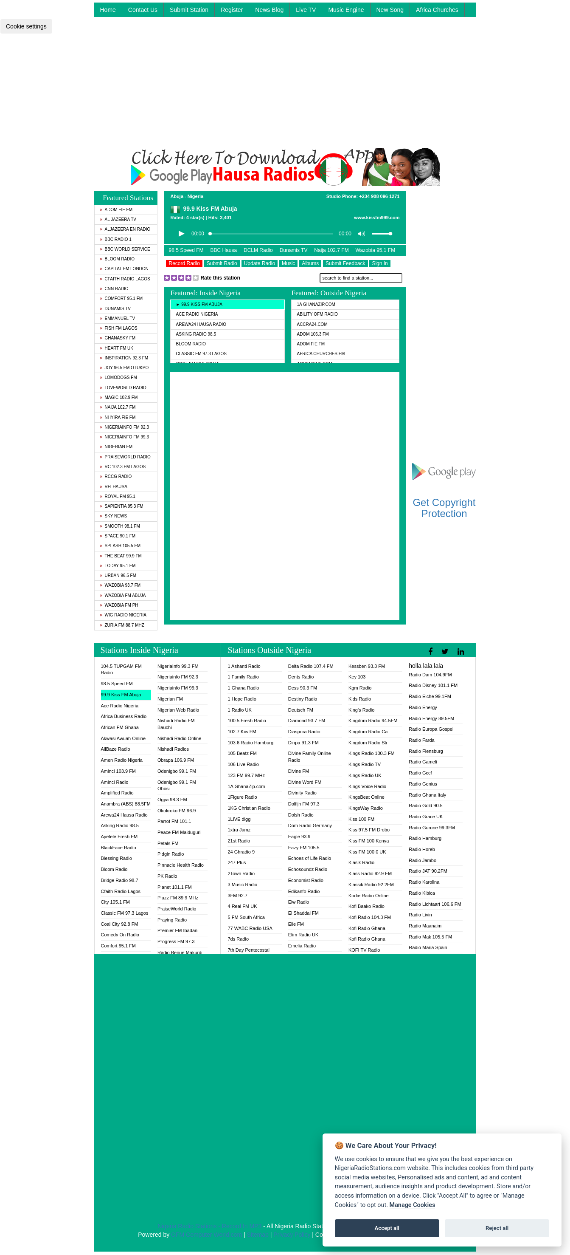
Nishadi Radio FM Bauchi (175, 724)
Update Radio (259, 263)
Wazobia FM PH (119, 605)
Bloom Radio (117, 259)
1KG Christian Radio (248, 808)
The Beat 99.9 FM (121, 556)
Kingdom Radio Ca (367, 731)
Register (232, 9)
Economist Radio (305, 880)
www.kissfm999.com (376, 217)
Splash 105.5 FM (120, 545)
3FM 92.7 (237, 895)
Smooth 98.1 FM (120, 526)
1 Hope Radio (241, 698)
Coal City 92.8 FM (119, 924)
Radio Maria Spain (428, 947)
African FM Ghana (120, 727)
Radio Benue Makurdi (179, 952)
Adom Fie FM (116, 209)
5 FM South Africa (245, 917)
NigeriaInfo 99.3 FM (178, 666)
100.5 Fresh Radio (246, 720)
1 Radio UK (239, 709)
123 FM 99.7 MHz (245, 775)
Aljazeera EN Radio (125, 229)
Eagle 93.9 (299, 836)
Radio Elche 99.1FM (430, 696)
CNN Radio (114, 288)
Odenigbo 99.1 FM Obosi (176, 785)
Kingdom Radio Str (367, 742)
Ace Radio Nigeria (197, 314)
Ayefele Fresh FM (119, 836)
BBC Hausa (223, 250)
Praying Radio (172, 919)
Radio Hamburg (425, 838)
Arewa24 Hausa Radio (201, 324)
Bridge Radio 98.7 (119, 880)
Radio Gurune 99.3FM (432, 827)
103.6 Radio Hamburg (250, 742)
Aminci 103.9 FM (118, 771)
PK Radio (167, 876)
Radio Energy (423, 707)
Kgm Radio (359, 687)
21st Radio (238, 840)
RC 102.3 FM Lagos (123, 466)
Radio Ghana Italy (427, 794)
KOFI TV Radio (364, 950)
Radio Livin (420, 914)
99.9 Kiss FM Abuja (121, 694)
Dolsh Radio (301, 814)
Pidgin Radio (170, 853)
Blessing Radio (116, 858)
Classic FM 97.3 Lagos (201, 353)
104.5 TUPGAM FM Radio (121, 670)
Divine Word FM (305, 782)
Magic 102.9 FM (119, 397)
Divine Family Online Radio (309, 757)
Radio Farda (422, 740)
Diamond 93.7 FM (306, 720)
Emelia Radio (302, 945)
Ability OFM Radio (317, 314)
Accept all (387, 1228)
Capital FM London (124, 268)
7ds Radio (238, 938)
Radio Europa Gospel (431, 729)
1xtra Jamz (238, 829)
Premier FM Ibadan (177, 930)
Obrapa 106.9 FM (175, 760)
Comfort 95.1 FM (121, 298)
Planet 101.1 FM (174, 887)
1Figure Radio (242, 797)
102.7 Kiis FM (241, 731)
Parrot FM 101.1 (174, 821)
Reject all (497, 1228)
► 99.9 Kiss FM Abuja (199, 304)
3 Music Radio (242, 884)
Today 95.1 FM (118, 565)
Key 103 (356, 676)
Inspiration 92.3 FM (124, 358)
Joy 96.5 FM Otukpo (124, 367)
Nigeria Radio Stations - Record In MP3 (209, 1226)
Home (108, 9)
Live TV (306, 9)
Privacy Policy (291, 1234)
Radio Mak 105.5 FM (430, 936)
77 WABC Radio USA (249, 928)
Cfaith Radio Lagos (125, 279)
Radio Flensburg (426, 751)
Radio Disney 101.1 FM (433, 685)
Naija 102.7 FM (118, 407)
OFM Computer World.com (206, 1234)
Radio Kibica (422, 893)
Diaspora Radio (304, 731)
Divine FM (298, 771)
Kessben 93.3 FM (366, 666)
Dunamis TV (115, 308)
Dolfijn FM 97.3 (304, 803)
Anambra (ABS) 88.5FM (126, 803)
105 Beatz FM (241, 753)
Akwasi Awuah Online (123, 738)
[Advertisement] (285, 88)
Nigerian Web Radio (178, 709)
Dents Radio (301, 676)
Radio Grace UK (426, 816)
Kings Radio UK (365, 775)
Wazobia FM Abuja (123, 595)
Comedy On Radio (120, 934)
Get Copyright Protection (444, 508)
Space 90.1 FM (118, 536)
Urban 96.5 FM (118, 575)
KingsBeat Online (366, 797)
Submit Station (189, 9)
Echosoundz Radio (307, 869)
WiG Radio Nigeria (123, 615)
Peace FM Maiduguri (179, 832)
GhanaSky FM (118, 338)
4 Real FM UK (242, 906)
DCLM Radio (258, 250)
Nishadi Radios (173, 749)
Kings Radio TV (364, 764)
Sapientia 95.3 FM (121, 506)
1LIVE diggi (239, 819)
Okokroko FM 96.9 (176, 810)
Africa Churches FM (321, 353)
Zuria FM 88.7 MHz (122, 625)
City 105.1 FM (115, 902)
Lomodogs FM (118, 377)
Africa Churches (437, 9)
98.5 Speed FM (185, 250)
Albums (310, 263)
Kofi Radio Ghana (366, 928)
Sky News (113, 516)
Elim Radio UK (303, 934)
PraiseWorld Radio (125, 457)
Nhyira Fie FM (118, 417)
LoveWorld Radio (123, 387)
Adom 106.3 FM (313, 334)
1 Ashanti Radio (243, 666)
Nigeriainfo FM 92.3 (124, 427)
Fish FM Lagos (119, 328)
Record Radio (183, 263)
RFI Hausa (113, 486)
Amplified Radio (117, 792)
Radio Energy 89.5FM (431, 718)
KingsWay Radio (365, 808)
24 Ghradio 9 (241, 851)
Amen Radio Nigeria (122, 760)
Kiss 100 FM (361, 819)
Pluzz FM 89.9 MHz (177, 897)
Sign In (379, 263)
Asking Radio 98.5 (196, 334)
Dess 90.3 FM (302, 687)
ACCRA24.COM (312, 324)
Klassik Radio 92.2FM (371, 884)
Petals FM (168, 843)
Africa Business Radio (124, 716)
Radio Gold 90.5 (426, 805)
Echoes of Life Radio (309, 858)
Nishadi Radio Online (179, 738)
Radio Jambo (422, 860)
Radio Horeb (422, 849)
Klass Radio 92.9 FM (370, 873)
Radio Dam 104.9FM (430, 674)
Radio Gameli (423, 761)
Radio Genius (423, 783)
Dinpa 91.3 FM (303, 742)
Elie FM (296, 924)
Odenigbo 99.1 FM (176, 771)
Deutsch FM (300, 709)
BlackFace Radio (118, 847)
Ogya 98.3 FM (172, 799)
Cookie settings (26, 26)
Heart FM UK (116, 348)
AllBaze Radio (115, 749)
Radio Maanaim (425, 925)
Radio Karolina (424, 882)
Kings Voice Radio (367, 786)
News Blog (269, 9)
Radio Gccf (420, 772)
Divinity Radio (302, 792)
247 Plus (236, 862)
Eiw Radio (298, 902)
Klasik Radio (361, 862)
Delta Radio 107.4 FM (311, 666)
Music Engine (346, 9)
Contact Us (142, 9)
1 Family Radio (242, 676)
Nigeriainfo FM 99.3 (124, 437)
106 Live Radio (242, 764)
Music (288, 263)
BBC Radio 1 (116, 239)
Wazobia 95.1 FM (376, 250)
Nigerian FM (116, 446)
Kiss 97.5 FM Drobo (369, 829)
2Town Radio (241, 873)
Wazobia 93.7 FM (120, 585)
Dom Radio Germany (310, 825)
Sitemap (257, 1234)
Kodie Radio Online (368, 895)
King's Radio (361, 709)
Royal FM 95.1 (117, 496)
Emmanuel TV (117, 318)
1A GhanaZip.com (316, 304)
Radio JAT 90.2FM (428, 870)
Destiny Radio (302, 698)
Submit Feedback (345, 263)
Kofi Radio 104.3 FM (369, 917)
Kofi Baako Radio (366, 906)
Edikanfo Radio (304, 891)
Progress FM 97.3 (175, 941)
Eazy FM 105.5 (304, 847)
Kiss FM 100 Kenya (368, 840)
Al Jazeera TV (118, 219)
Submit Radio (222, 263)
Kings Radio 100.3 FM (371, 753)
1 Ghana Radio (243, 687)
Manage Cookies (412, 1205)
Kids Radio (359, 698)
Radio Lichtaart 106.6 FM (435, 904)
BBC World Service (125, 249)
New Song (390, 9)
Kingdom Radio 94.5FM (373, 720)
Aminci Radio (115, 782)
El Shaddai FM (303, 913)
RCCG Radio (116, 476)
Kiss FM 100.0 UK (367, 851)
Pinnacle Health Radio (180, 865)
